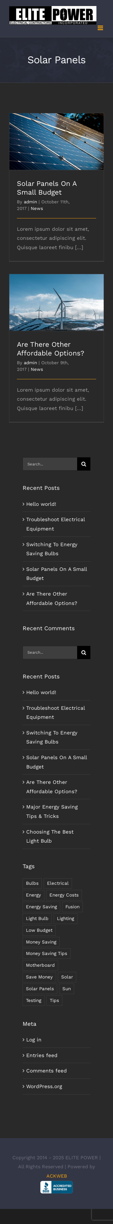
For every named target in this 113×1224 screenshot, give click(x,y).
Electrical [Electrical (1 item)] (58, 883)
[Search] (83, 464)
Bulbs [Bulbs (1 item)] (32, 883)
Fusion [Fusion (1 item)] (72, 906)
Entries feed (42, 1055)
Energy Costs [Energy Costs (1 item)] (64, 895)
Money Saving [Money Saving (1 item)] (41, 942)
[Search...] (50, 464)
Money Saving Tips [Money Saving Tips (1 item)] (46, 953)
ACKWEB (56, 1176)
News (37, 208)
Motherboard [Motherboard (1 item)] (40, 965)
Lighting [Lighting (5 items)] (65, 918)
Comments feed (46, 1071)
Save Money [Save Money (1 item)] (39, 977)
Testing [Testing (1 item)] (33, 1000)
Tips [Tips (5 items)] (54, 1000)
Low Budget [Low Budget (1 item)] (39, 930)
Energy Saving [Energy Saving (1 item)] (41, 906)
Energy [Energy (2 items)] (33, 895)
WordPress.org (44, 1086)
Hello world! (41, 504)
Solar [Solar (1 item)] (67, 977)
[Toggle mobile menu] (101, 28)
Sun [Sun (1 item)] (66, 988)
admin (30, 202)
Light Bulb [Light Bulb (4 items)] (37, 918)
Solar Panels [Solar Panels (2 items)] (40, 988)
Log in (34, 1040)
